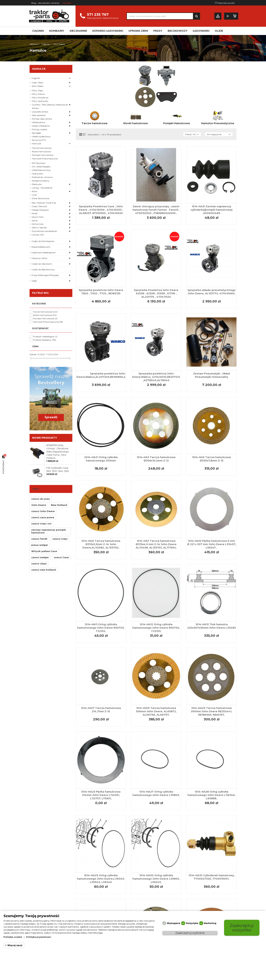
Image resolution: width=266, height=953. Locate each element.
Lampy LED (38, 234)
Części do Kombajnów (42, 241)
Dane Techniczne (40, 198)
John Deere (37, 86)
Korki (34, 191)
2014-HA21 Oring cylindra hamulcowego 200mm (101, 459)
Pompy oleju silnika (42, 118)
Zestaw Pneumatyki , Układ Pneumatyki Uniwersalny (211, 375)
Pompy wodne (39, 129)
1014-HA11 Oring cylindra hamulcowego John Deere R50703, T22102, (101, 628)
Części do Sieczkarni (41, 263)
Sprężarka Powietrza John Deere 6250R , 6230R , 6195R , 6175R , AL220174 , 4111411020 (156, 293)
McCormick (38, 224)
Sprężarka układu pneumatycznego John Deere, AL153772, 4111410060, (211, 291)
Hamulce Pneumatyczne (217, 123)
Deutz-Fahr (38, 217)
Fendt (34, 213)
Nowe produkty (44, 437)
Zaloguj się (217, 16)
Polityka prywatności (38, 937)
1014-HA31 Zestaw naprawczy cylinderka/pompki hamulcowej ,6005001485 (211, 210)
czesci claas (39, 563)
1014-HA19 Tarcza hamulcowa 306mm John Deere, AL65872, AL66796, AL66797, (156, 711)
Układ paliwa (38, 122)
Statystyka (192, 923)
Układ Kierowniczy (41, 170)
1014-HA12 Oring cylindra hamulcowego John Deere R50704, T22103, (156, 628)
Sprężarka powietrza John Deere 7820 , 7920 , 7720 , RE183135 (101, 291)
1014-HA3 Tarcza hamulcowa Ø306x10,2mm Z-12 (156, 459)
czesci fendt (39, 538)
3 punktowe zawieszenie (44, 231)
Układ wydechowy (41, 136)
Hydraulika (37, 173)
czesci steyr (60, 538)
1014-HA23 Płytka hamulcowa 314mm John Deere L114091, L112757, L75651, (100, 795)
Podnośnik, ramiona (42, 177)
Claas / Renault (39, 206)
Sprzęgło (36, 133)
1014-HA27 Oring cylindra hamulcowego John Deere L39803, (156, 793)
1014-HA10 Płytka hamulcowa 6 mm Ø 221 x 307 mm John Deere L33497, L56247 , (211, 544)
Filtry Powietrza (40, 97)
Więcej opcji (14, 945)
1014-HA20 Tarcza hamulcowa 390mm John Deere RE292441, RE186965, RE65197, (211, 711)
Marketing (210, 923)
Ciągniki (35, 78)
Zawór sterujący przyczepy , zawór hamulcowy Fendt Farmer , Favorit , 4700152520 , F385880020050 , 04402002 (156, 211)
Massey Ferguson (40, 210)
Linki (34, 195)
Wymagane (173, 923)
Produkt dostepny (44, 340)
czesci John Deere (43, 511)
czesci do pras (40, 498)
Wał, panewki (39, 115)
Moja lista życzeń (225, 3)
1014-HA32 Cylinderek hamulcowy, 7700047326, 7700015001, (212, 877)
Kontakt (67, 3)
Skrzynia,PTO (39, 140)
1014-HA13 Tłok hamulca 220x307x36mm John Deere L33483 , (211, 628)
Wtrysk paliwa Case (44, 551)
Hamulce (36, 143)
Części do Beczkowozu (43, 269)
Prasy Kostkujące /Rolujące (45, 275)
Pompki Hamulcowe (176, 123)
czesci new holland (43, 569)
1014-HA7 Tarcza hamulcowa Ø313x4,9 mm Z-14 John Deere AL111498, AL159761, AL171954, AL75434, (156, 546)
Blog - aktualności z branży (45, 3)
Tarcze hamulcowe (95, 123)
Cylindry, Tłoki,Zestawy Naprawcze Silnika (50, 106)
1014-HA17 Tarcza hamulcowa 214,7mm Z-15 (101, 709)
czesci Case (61, 557)
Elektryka (37, 184)
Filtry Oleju (37, 90)
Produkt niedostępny (45, 336)
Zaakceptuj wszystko (242, 927)
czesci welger (40, 557)
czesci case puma (42, 517)
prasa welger (39, 545)
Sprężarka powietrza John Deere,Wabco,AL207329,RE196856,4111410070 (107, 375)
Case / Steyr (38, 82)
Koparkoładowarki (40, 247)
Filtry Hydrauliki (40, 101)
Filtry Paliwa (38, 94)
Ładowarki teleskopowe (43, 252)
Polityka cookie (13, 937)
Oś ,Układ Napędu (41, 166)
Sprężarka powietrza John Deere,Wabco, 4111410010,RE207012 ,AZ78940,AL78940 (156, 377)
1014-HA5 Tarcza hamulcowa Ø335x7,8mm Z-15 (211, 459)
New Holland (59, 505)
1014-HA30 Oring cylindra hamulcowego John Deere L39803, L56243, (156, 879)
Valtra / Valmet (39, 227)
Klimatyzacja (38, 163)
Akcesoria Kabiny (40, 180)
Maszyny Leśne (39, 258)
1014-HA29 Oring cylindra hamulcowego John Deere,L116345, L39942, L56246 (101, 879)
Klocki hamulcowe (135, 123)
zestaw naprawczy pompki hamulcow (48, 531)
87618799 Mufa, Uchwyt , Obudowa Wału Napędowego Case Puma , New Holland (57, 451)
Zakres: (33, 354)
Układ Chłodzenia (41, 126)
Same (34, 220)
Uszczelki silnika (40, 111)
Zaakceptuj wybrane (190, 933)
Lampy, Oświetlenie (42, 187)
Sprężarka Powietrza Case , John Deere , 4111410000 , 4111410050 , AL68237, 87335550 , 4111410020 (101, 210)
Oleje (34, 280)
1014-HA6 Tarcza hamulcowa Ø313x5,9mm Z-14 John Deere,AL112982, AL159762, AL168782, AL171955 (100, 546)
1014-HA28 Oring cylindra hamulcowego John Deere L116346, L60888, (211, 795)
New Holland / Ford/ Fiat (44, 202)
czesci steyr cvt (41, 523)
